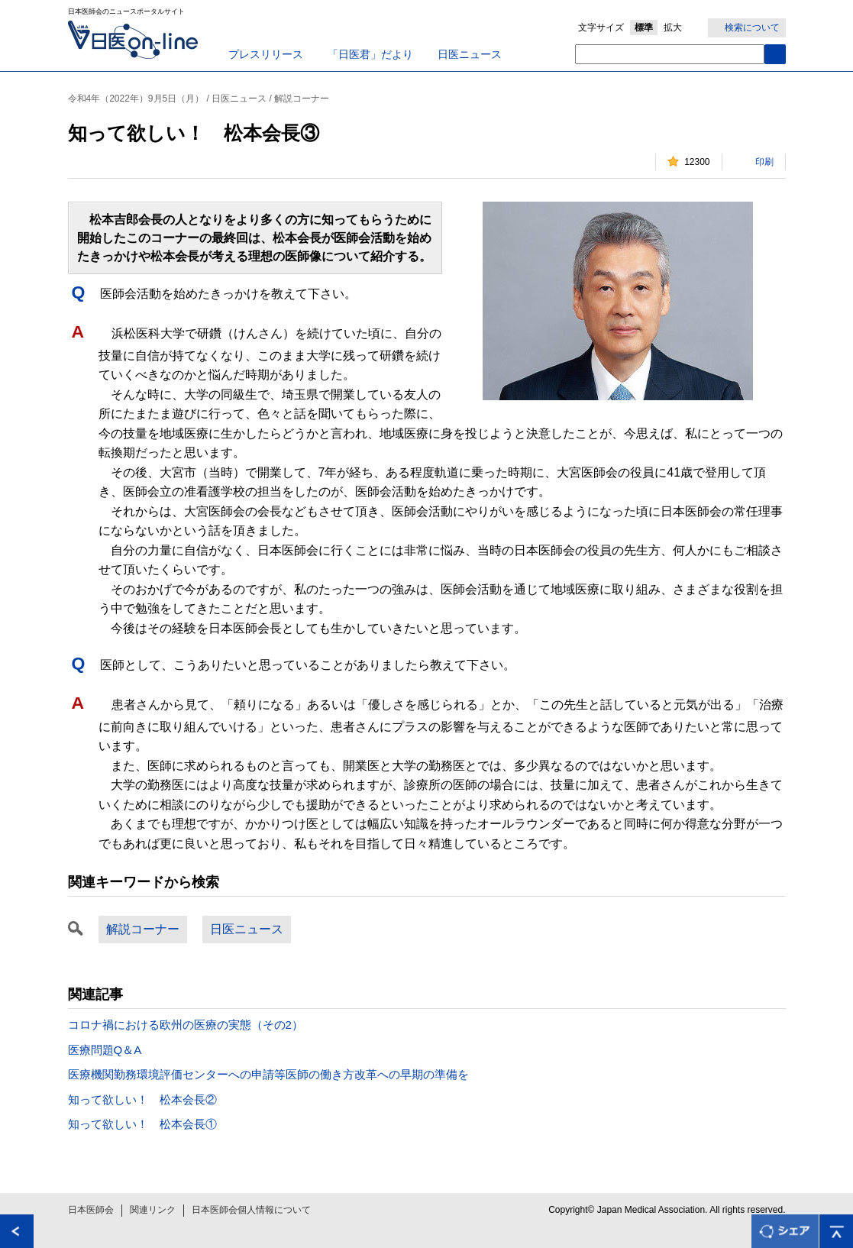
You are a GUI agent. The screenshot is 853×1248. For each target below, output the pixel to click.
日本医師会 (91, 1209)
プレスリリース (265, 54)
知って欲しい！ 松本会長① (142, 1123)
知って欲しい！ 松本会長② (142, 1099)
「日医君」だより (370, 54)
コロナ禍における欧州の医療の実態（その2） (185, 1024)
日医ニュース (470, 54)
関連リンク (153, 1209)
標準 (644, 27)
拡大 (673, 27)
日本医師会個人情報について (251, 1209)
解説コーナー (142, 929)
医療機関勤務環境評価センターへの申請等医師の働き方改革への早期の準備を (268, 1074)
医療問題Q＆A (105, 1049)
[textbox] (669, 54)
